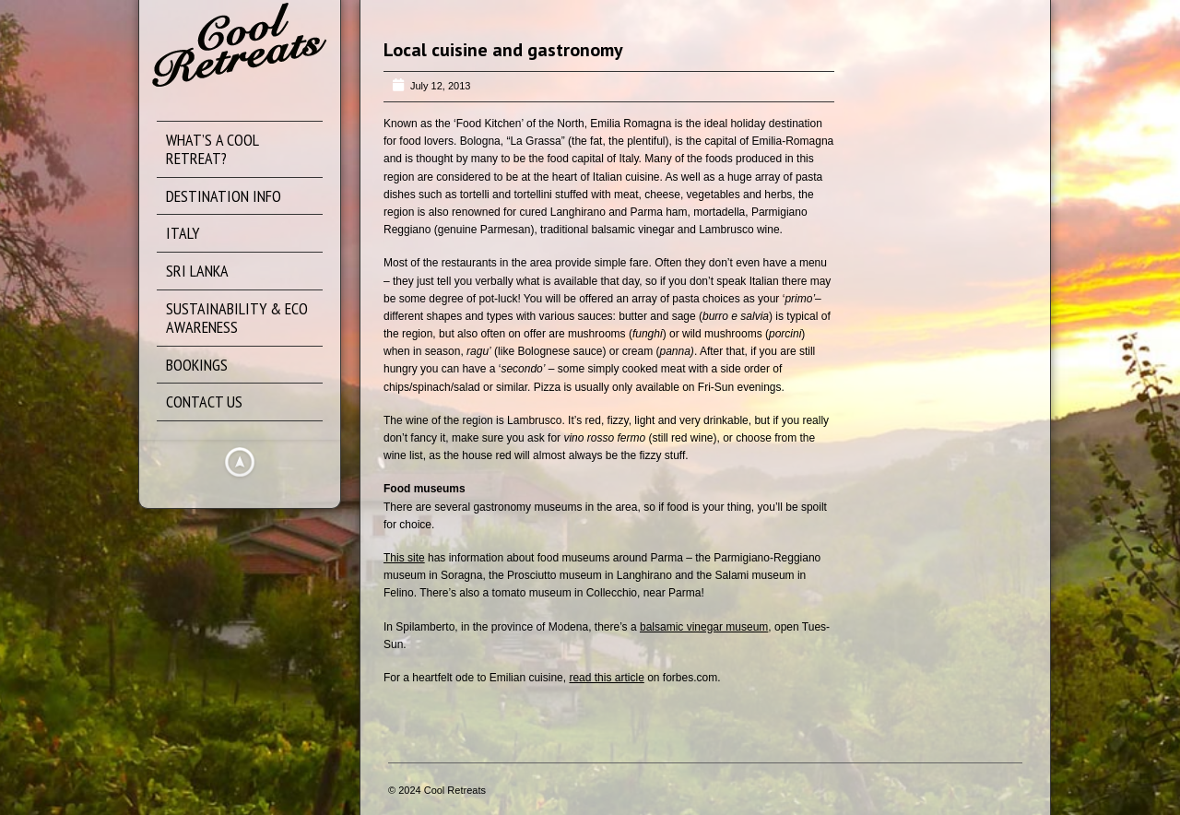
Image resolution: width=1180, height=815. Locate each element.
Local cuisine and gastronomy (503, 50)
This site (404, 557)
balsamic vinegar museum (704, 626)
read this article (606, 677)
